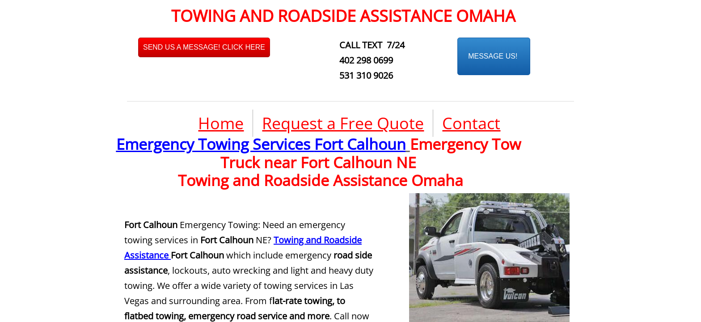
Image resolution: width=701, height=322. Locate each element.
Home (221, 123)
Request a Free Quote (343, 123)
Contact (471, 123)
